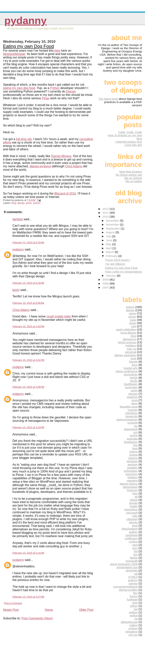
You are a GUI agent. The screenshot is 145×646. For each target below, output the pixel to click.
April (109, 248)
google (133, 503)
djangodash (130, 487)
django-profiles (128, 589)
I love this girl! (133, 145)
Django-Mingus (61, 156)
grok (133, 358)
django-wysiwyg (40, 166)
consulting (86, 139)
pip (136, 609)
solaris (133, 625)
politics (133, 612)
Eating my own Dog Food (28, 46)
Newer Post (11, 609)
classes (133, 393)
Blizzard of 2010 (65, 193)
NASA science (127, 342)
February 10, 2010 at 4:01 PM (28, 360)
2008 (106, 283)
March (110, 252)
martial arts (130, 368)
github (134, 499)
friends (133, 361)
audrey (133, 532)
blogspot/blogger (14, 54)
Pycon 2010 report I (117, 259)
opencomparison (127, 419)
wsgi (135, 525)
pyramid (132, 422)
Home (49, 609)
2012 (106, 208)
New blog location (130, 171)
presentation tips (127, 567)
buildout (133, 477)
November (113, 224)
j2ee (135, 602)
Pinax (45, 98)
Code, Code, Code (130, 132)
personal (130, 352)
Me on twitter (134, 181)
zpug (134, 400)
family (134, 380)
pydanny (25, 20)
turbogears (131, 470)
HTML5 (133, 577)
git (136, 496)
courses (133, 409)
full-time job (24, 139)
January (111, 275)
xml (135, 432)
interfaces (131, 413)
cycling (133, 541)
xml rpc (133, 634)
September (113, 228)
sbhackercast (129, 622)
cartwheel (131, 535)
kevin (15, 290)
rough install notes (58, 316)
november (131, 387)
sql (136, 573)
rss (136, 425)
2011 (106, 212)
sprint (134, 390)
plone (132, 313)
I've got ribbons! (115, 263)
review (133, 454)
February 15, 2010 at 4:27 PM (28, 596)
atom (134, 403)
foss (135, 493)
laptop (134, 557)
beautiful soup (129, 406)
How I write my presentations (123, 271)
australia (132, 438)
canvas (133, 583)
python (36, 203)
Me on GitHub (133, 178)
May (109, 244)
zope (133, 319)
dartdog (17, 219)
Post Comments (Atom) (37, 618)
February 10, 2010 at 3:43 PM (28, 326)
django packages (125, 355)
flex (135, 593)
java (135, 544)
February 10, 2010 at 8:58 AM (28, 303)
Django (71, 91)
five (135, 445)
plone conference (127, 371)
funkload (132, 599)
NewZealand (130, 528)
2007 (106, 287)
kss (135, 554)
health (134, 506)
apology (133, 464)
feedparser (131, 442)
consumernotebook (125, 586)
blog (57, 50)
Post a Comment (13, 603)
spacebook (131, 429)
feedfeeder (131, 384)
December (113, 220)
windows (132, 461)
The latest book (108, 98)
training (133, 458)
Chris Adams (73, 166)
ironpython (131, 509)
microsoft (132, 512)
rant (133, 326)
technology (131, 374)
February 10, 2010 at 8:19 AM (28, 283)
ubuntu (133, 522)
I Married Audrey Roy (128, 141)
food (135, 448)
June (109, 240)
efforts (7, 142)
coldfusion (131, 538)
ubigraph (132, 519)
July (109, 236)
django (21, 203)
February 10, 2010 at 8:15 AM (28, 242)
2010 (106, 216)
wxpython (132, 474)
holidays (131, 345)
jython (134, 605)
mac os (131, 348)
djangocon (129, 339)
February (112, 255)
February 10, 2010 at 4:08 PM (28, 386)
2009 (106, 279)
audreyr (133, 580)
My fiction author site (129, 174)
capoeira (132, 480)
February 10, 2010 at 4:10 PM (28, 427)
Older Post (86, 609)
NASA (134, 377)
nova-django (128, 332)
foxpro (134, 596)
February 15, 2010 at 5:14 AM (28, 552)
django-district (129, 483)
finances (132, 490)
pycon (132, 316)
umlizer (133, 628)
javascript (132, 416)
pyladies (132, 467)
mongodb (132, 560)
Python (55, 88)
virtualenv (131, 631)
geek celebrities (126, 329)
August (111, 232)
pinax (29, 203)
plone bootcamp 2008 (124, 564)
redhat (134, 615)
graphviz (132, 397)
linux (135, 364)
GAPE (134, 435)
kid (136, 551)
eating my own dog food (19, 88)
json (135, 548)
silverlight (132, 570)
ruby (135, 515)
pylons (133, 451)
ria (136, 618)
